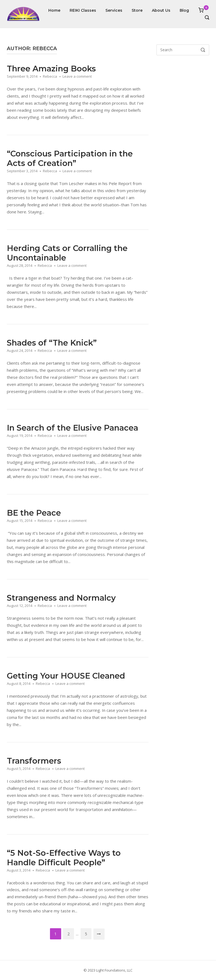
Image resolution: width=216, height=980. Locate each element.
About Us (161, 10)
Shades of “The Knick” (52, 342)
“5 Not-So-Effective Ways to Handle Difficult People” (64, 857)
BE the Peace (34, 513)
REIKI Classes (83, 10)
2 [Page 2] (68, 933)
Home (54, 10)
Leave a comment (77, 76)
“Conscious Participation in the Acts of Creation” (70, 158)
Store (137, 10)
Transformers (34, 761)
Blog (184, 10)
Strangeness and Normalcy (61, 598)
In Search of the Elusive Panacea (72, 427)
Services (113, 10)
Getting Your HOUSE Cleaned (66, 675)
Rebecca (50, 76)
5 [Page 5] (86, 933)
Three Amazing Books (51, 68)
